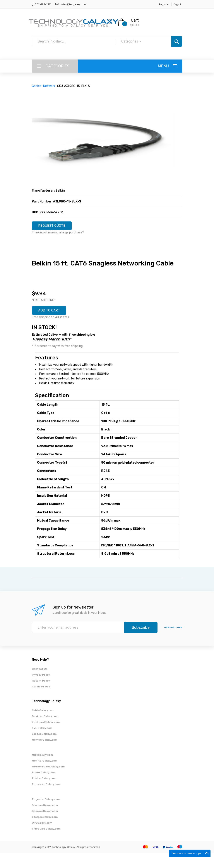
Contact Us (39, 672)
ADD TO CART (52, 313)
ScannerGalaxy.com (45, 809)
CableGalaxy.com (43, 714)
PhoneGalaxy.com (43, 776)
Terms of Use (41, 690)
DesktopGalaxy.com (45, 720)
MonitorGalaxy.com (44, 764)
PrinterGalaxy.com (44, 782)
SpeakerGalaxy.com (45, 814)
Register (164, 4)
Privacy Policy (41, 678)
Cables (36, 86)
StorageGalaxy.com (45, 820)
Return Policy (41, 684)
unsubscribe (173, 631)
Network (49, 86)
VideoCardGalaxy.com (46, 832)
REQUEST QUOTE (55, 226)
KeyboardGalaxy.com (46, 726)
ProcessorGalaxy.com (46, 788)
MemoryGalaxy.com (44, 743)
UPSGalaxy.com (42, 826)
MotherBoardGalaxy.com (48, 770)
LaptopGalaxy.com (44, 737)
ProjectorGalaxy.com (46, 803)
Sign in (178, 4)
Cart (135, 20)
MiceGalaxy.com (42, 758)
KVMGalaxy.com (42, 731)
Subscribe (141, 631)
